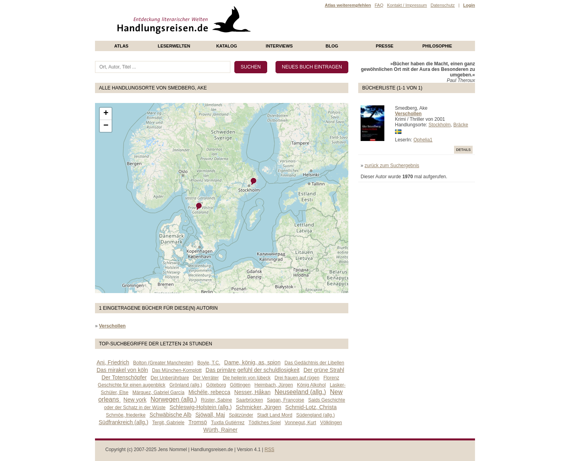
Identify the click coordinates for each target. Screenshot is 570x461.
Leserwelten (174, 46)
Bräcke (460, 125)
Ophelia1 (422, 140)
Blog (332, 46)
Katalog (226, 46)
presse (384, 46)
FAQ (378, 5)
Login (469, 5)
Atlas (121, 46)
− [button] (105, 126)
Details (463, 150)
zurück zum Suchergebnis (392, 165)
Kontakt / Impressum (407, 5)
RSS (269, 449)
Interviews (279, 46)
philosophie (437, 46)
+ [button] (105, 114)
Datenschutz (443, 5)
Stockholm (440, 125)
